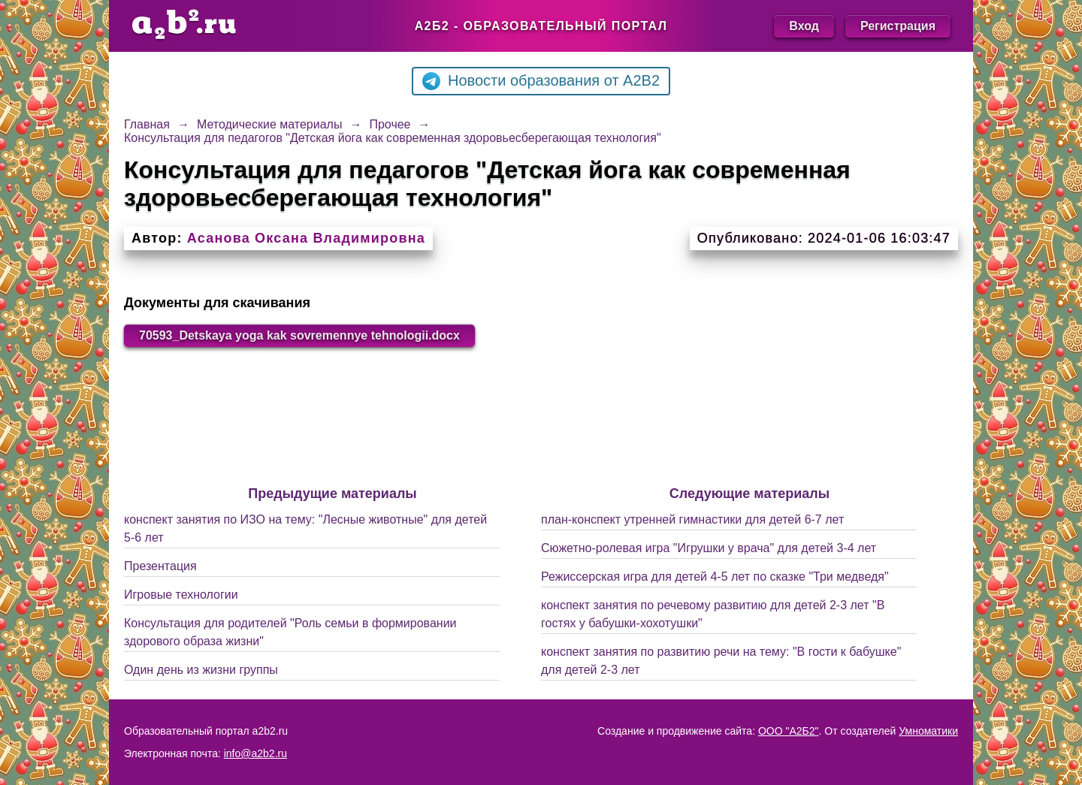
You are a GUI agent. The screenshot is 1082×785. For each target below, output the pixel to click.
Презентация (160, 566)
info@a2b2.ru (255, 753)
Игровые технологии (181, 594)
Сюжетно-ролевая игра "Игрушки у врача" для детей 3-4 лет (708, 548)
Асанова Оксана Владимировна (306, 238)
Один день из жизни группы (201, 669)
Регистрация (897, 26)
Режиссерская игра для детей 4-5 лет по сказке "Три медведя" (715, 576)
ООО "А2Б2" (788, 731)
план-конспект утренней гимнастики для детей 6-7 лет (692, 519)
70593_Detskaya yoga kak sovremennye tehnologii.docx (299, 335)
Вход (804, 26)
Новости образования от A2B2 (541, 81)
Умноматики (928, 731)
